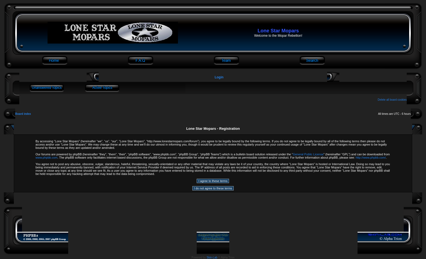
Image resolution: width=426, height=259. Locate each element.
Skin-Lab (212, 257)
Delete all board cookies (392, 99)
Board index (23, 113)
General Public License (308, 154)
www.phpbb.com (47, 157)
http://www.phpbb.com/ (371, 157)
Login (219, 77)
